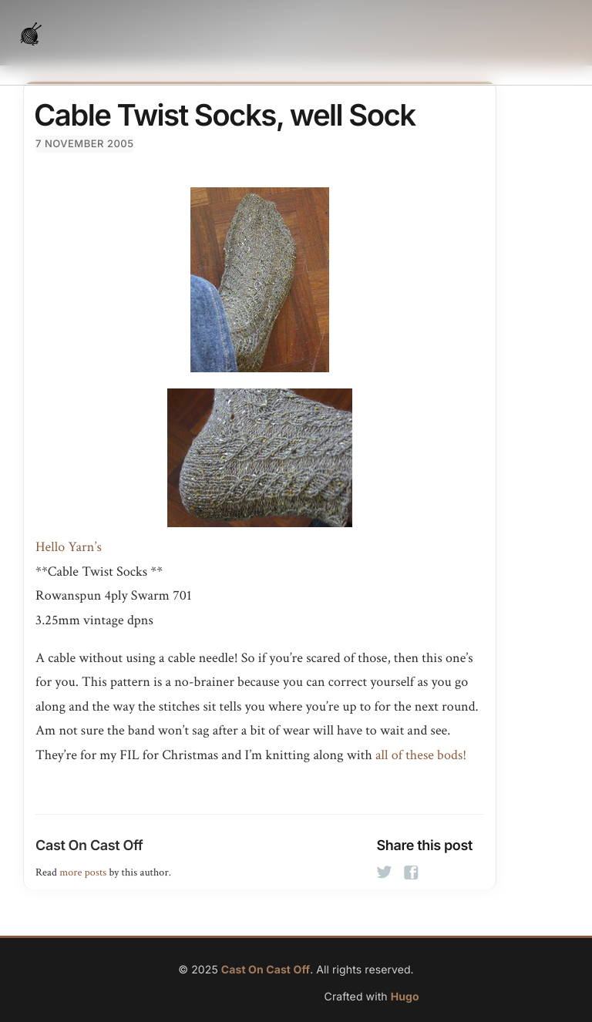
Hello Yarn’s (68, 547)
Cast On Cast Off (89, 846)
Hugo (405, 997)
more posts (82, 872)
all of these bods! (420, 756)
